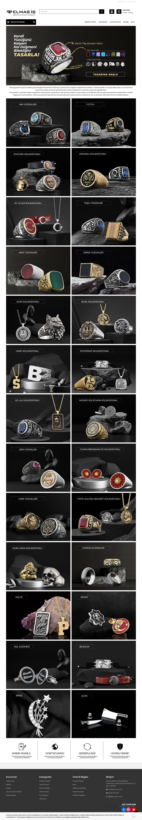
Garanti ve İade (78, 792)
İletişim (8, 784)
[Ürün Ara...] (101, 11)
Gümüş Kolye (44, 792)
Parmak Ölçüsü (78, 781)
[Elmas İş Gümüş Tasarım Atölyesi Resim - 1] (38, 122)
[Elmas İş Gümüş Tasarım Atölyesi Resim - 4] (120, 750)
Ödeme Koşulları (79, 795)
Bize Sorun (121, 2)
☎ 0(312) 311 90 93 (112, 793)
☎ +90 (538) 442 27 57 (114, 789)
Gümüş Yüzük (44, 784)
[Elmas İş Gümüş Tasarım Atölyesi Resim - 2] (104, 122)
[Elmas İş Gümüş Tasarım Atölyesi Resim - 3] (87, 750)
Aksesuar (42, 799)
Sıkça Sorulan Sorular (13, 792)
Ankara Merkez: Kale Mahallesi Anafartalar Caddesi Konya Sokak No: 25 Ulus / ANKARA (120, 783)
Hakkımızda (10, 781)
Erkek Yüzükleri (44, 788)
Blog (74, 784)
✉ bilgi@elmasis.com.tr (114, 797)
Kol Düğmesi (43, 795)
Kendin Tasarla (44, 781)
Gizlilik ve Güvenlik (79, 788)
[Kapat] (133, 816)
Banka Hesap (11, 795)
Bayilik (8, 788)
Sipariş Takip (131, 2)
